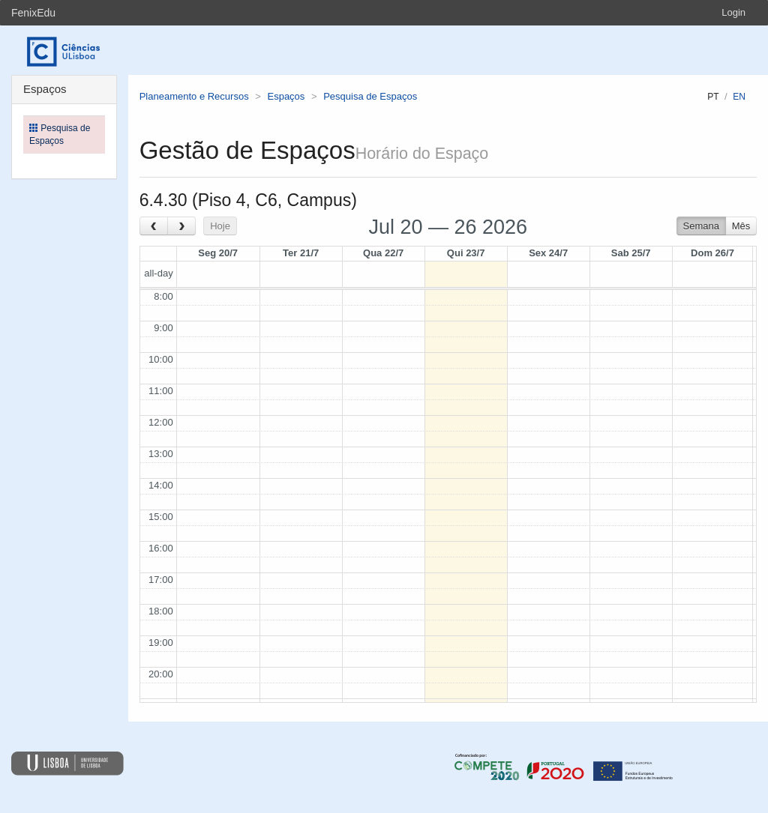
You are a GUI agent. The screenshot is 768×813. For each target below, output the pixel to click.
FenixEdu (33, 13)
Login (734, 12)
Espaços (285, 96)
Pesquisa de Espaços (370, 96)
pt (712, 96)
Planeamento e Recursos (194, 96)
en (739, 96)
